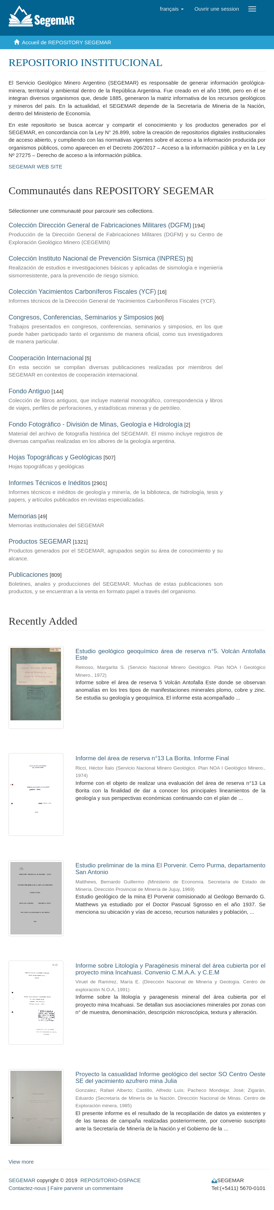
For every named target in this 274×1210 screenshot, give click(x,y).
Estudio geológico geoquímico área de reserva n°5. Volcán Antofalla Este (171, 654)
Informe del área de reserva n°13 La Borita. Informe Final (152, 758)
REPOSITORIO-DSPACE (110, 1180)
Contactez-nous (27, 1188)
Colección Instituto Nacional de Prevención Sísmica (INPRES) (97, 258)
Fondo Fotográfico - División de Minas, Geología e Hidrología (96, 424)
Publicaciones (28, 574)
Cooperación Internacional (46, 358)
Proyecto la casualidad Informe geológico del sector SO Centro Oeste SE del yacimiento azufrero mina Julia (171, 1077)
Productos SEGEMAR (40, 541)
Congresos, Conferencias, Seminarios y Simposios (81, 317)
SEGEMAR (22, 1180)
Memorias (23, 516)
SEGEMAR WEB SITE (35, 166)
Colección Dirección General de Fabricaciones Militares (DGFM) (100, 225)
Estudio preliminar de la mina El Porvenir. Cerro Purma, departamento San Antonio (171, 869)
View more (21, 1162)
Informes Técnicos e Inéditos (50, 482)
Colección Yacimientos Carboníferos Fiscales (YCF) (82, 291)
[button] (171, 9)
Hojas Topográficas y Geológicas (55, 457)
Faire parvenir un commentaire (86, 1188)
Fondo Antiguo (29, 391)
